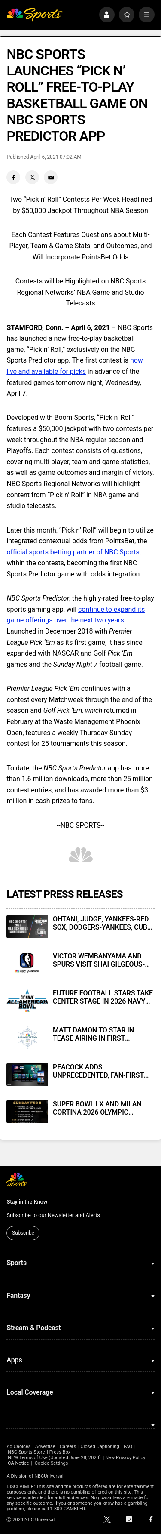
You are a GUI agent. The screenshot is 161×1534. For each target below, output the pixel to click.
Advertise (45, 1446)
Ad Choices (18, 1446)
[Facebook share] (13, 177)
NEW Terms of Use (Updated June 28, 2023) (54, 1457)
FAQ (128, 1446)
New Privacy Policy (125, 1457)
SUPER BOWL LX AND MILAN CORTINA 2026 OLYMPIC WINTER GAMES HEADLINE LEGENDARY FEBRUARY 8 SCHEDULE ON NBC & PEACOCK (102, 1108)
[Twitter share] (32, 177)
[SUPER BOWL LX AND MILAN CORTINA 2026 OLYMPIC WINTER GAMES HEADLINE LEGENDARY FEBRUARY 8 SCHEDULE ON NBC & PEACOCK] (27, 1111)
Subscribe (23, 1233)
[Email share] (51, 177)
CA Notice (18, 1463)
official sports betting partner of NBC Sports (72, 552)
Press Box (59, 1452)
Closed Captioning (99, 1446)
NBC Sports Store (26, 1452)
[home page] (34, 15)
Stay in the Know (26, 1201)
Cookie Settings (51, 1463)
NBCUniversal (49, 1476)
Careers (68, 1446)
